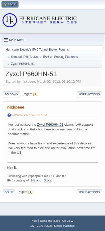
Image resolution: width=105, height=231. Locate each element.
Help (34, 220)
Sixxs (47, 180)
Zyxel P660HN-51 (50, 124)
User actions (89, 94)
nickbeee (15, 107)
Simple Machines (64, 225)
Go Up (9, 192)
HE (33, 180)
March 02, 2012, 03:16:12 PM (29, 114)
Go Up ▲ (68, 220)
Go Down (11, 94)
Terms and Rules (50, 220)
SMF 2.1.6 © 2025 (41, 225)
